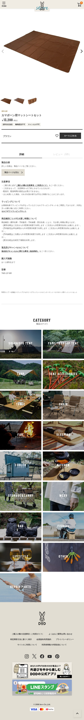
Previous (3, 51)
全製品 (13, 292)
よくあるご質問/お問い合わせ (60, 634)
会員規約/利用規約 (43, 639)
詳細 (21, 154)
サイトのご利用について (27, 645)
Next (81, 51)
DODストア (5, 292)
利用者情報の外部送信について (54, 645)
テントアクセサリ (23, 292)
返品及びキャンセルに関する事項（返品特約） (20, 251)
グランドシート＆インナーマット (42, 292)
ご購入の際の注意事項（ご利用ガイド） (32, 185)
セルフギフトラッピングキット (13, 211)
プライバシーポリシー (65, 639)
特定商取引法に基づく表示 (21, 639)
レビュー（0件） (62, 154)
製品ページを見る (11, 172)
